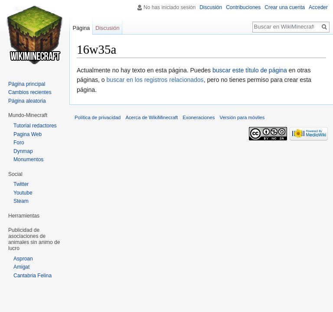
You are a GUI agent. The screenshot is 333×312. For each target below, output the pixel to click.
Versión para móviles (242, 117)
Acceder (318, 7)
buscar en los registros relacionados (155, 79)
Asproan (23, 259)
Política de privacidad (98, 117)
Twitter (21, 184)
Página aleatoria (27, 101)
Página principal (26, 84)
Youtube (23, 193)
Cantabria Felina (32, 276)
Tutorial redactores (35, 126)
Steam (21, 201)
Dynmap (23, 151)
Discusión (210, 7)
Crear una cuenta (284, 7)
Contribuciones (243, 7)
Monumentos (28, 159)
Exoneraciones (199, 117)
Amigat (21, 267)
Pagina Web (27, 134)
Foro (18, 143)
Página (81, 28)
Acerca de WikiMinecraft (152, 117)
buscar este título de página (249, 70)
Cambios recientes (29, 92)
